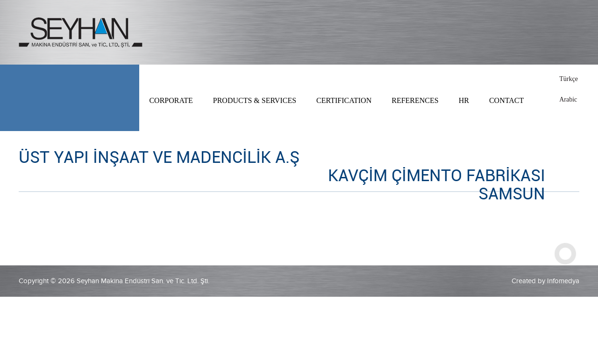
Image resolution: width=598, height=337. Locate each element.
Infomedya (563, 281)
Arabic (568, 99)
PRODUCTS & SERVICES (254, 100)
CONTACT (506, 100)
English (569, 89)
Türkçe (568, 78)
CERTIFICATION (343, 100)
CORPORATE (170, 100)
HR (464, 100)
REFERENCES (415, 100)
